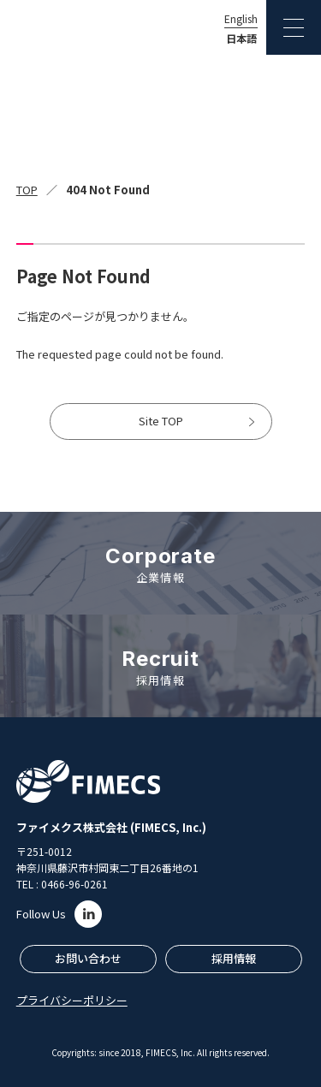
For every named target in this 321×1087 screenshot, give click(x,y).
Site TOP (161, 421)
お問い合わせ (88, 958)
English (241, 19)
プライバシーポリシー (72, 1000)
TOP (27, 189)
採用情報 (233, 958)
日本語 (241, 38)
